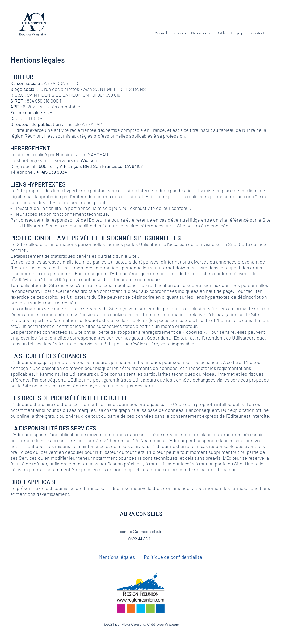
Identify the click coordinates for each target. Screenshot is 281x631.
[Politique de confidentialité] (173, 557)
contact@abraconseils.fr (140, 531)
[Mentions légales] (117, 557)
